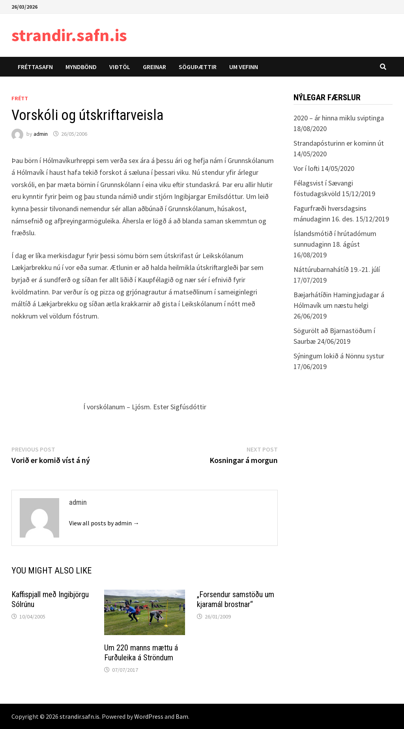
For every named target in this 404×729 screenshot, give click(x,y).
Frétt (19, 98)
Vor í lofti (307, 168)
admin (41, 133)
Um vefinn (243, 67)
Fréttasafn (35, 67)
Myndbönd (81, 67)
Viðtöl (119, 67)
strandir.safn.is (69, 35)
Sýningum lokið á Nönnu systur (339, 355)
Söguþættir (198, 67)
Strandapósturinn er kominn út (339, 143)
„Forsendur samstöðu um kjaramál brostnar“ (235, 599)
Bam (182, 716)
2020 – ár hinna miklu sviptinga (339, 117)
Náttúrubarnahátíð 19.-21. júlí (337, 269)
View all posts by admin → (104, 523)
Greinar (154, 67)
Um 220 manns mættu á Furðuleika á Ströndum (141, 652)
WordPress (148, 716)
